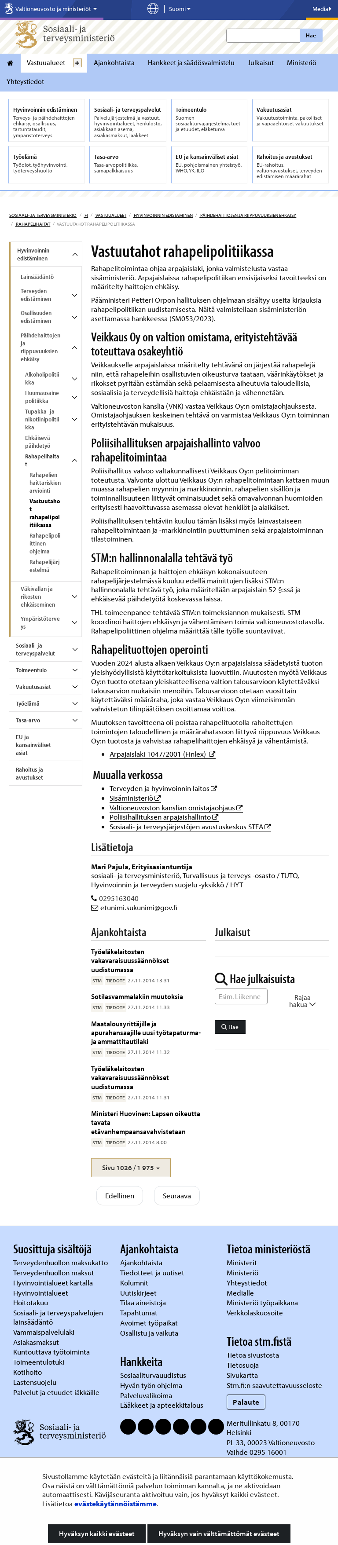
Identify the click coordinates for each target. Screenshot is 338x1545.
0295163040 (119, 898)
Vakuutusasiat (33, 687)
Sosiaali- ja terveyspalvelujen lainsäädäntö (58, 1317)
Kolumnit (135, 1282)
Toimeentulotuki (39, 1361)
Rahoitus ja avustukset (29, 773)
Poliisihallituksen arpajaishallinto (164, 816)
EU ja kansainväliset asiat (33, 745)
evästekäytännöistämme (115, 1503)
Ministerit (243, 1262)
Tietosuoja (243, 1364)
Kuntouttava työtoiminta (51, 1351)
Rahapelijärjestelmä (44, 566)
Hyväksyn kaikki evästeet (97, 1533)
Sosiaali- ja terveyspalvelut (35, 649)
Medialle (241, 1292)
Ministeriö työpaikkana (263, 1302)
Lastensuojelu (35, 1382)
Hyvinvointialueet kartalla (54, 1282)
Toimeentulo (31, 670)
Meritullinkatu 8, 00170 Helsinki (263, 1427)
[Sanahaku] (241, 996)
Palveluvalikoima (146, 1395)
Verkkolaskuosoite (256, 1312)
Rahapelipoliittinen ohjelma (44, 543)
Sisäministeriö (135, 797)
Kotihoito (27, 1372)
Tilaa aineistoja (143, 1302)
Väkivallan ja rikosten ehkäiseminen (38, 596)
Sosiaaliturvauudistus (153, 1375)
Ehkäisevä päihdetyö (37, 442)
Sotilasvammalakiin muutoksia (137, 996)
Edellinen (119, 1195)
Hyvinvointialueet (41, 1292)
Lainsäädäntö (37, 277)
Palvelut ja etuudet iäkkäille (56, 1392)
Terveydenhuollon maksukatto (61, 1262)
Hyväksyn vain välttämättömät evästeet (218, 1533)
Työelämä (28, 703)
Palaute (246, 1401)
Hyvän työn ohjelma (151, 1385)
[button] (131, 1167)
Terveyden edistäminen (36, 295)
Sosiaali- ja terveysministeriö (43, 215)
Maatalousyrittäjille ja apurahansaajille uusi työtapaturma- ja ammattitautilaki (146, 1032)
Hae (311, 35)
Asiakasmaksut (36, 1342)
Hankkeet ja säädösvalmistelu (191, 62)
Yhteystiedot (25, 81)
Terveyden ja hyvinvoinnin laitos (163, 788)
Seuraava (177, 1195)
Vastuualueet (46, 62)
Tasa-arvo (28, 720)
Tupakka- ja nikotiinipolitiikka (42, 419)
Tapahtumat (139, 1312)
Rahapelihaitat (32, 224)
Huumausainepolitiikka (42, 397)
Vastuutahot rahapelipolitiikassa (44, 513)
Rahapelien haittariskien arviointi (45, 482)
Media (321, 9)
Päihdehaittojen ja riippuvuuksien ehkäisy (247, 215)
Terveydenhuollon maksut (54, 1272)
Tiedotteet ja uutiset (153, 1272)
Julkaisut (261, 62)
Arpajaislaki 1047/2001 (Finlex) (163, 753)
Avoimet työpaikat (149, 1322)
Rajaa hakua (302, 1001)
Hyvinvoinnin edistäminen (163, 215)
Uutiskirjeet (139, 1292)
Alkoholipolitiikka (42, 378)
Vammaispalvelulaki (44, 1331)
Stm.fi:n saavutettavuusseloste (274, 1385)
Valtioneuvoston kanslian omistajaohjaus (176, 807)
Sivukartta (242, 1375)
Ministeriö (301, 62)
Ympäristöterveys (40, 622)
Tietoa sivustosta (253, 1354)
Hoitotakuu (31, 1302)
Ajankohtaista (114, 62)
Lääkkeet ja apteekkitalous (161, 1405)
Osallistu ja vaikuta (149, 1332)
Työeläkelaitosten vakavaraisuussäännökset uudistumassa (130, 960)
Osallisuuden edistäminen (36, 317)
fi (86, 215)
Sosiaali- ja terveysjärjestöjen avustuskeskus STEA (190, 826)
